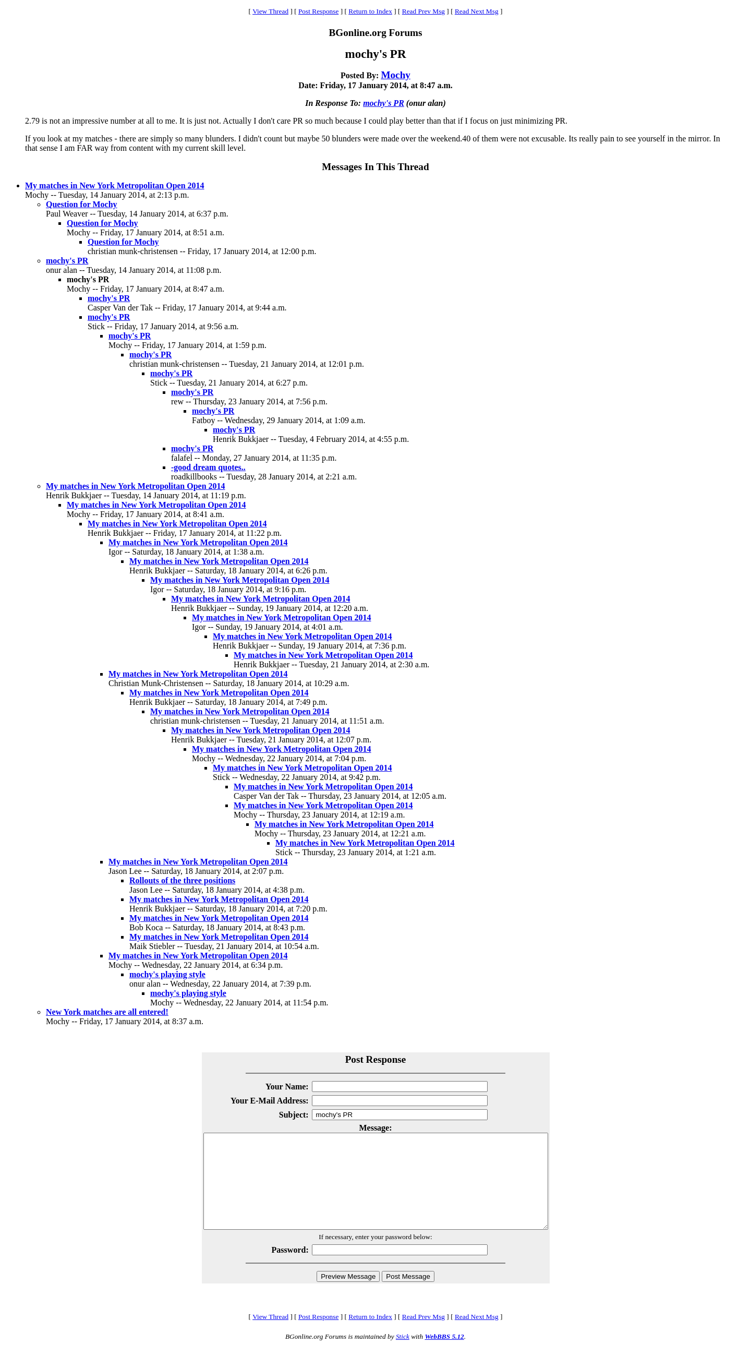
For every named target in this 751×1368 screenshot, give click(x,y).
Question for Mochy (81, 204)
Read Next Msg (477, 11)
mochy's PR (383, 103)
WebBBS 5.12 (444, 1355)
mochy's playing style (167, 974)
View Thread (270, 11)
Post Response (318, 11)
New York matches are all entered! (107, 1011)
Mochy (395, 74)
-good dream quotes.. (208, 467)
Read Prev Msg (423, 11)
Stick (402, 1355)
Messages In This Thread (375, 166)
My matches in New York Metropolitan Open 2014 (114, 185)
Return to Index (370, 11)
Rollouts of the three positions (182, 880)
